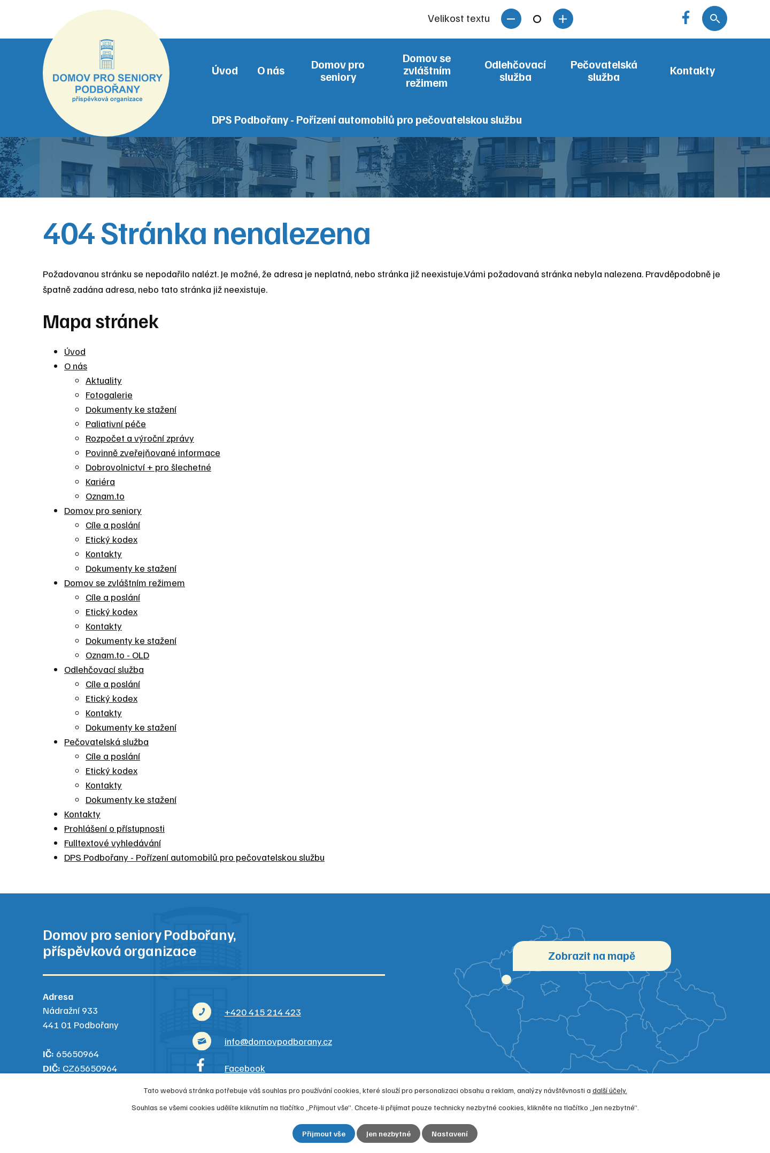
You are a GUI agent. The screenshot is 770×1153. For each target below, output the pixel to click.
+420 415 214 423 (263, 1012)
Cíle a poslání (113, 524)
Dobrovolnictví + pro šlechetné (148, 467)
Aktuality (104, 380)
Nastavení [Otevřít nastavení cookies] (450, 1133)
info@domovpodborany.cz (278, 1041)
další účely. (609, 1090)
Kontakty (692, 70)
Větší (563, 19)
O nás (270, 70)
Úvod (225, 70)
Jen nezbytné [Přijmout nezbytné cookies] (388, 1133)
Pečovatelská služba (604, 70)
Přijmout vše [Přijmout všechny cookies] (323, 1133)
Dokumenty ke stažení (131, 409)
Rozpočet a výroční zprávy (140, 438)
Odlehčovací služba (515, 70)
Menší (511, 19)
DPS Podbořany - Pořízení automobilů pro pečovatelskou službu (367, 119)
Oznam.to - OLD (117, 655)
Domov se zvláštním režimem (427, 70)
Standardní (537, 19)
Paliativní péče (116, 423)
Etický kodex (111, 539)
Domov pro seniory (338, 70)
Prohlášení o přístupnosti (114, 828)
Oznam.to (105, 496)
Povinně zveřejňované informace (153, 452)
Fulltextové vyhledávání (112, 842)
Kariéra (100, 481)
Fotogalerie (109, 394)
